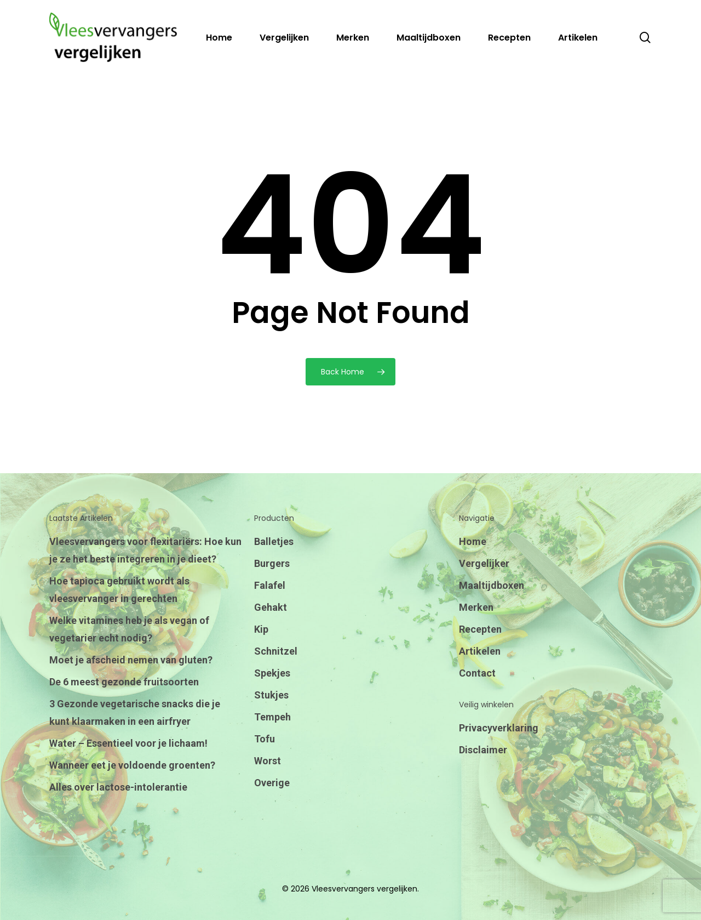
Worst (267, 760)
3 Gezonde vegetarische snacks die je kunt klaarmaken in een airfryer (134, 712)
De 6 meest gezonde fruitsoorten (124, 682)
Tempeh (272, 717)
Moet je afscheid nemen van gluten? (130, 660)
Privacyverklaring (498, 728)
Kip (261, 629)
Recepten (480, 629)
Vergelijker (484, 563)
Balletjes (274, 541)
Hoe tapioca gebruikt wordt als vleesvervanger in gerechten (119, 589)
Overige (272, 782)
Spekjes (272, 673)
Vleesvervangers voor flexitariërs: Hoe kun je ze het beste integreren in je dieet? (145, 550)
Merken (476, 607)
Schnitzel (275, 651)
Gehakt (270, 607)
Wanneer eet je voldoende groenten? (132, 765)
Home (472, 541)
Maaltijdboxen (491, 585)
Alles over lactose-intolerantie (118, 787)
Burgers (272, 563)
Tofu (264, 739)
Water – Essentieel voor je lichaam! (128, 743)
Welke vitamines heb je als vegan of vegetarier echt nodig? (129, 629)
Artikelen (480, 651)
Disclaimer (483, 750)
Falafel (269, 585)
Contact (477, 673)
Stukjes (271, 695)
